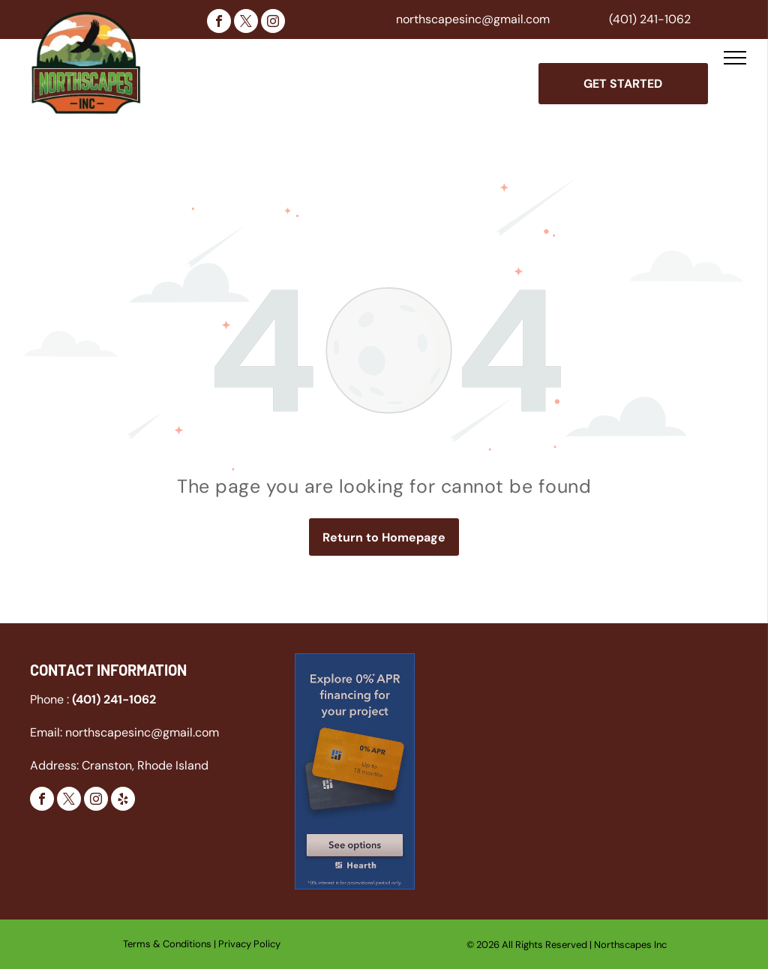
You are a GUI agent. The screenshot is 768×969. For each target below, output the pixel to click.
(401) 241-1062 (650, 19)
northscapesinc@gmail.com (473, 19)
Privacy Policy (249, 944)
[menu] (735, 57)
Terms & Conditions (167, 944)
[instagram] (273, 23)
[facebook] (219, 23)
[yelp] (123, 800)
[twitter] (246, 23)
